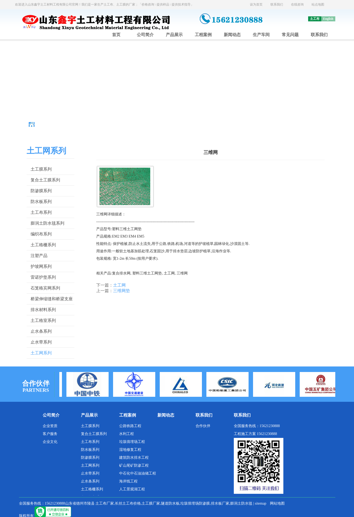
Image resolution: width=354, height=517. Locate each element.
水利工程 (126, 434)
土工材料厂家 (85, 125)
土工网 (119, 285)
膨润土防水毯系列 (47, 223)
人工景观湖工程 (132, 489)
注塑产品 (39, 255)
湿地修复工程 (130, 450)
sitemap (260, 503)
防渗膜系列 (41, 191)
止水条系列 (41, 331)
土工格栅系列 (43, 245)
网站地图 (277, 503)
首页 (116, 34)
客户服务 (50, 434)
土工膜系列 (41, 169)
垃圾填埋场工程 (132, 442)
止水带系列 (41, 342)
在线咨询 (297, 4)
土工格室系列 (43, 320)
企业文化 (50, 442)
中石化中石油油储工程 (137, 473)
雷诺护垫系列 (43, 277)
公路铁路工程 (130, 426)
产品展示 (174, 34)
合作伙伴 (203, 426)
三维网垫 (121, 290)
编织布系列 (41, 234)
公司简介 (145, 34)
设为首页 (256, 4)
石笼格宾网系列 (45, 288)
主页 (66, 125)
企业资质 (50, 426)
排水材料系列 (43, 309)
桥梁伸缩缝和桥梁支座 (52, 299)
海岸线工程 (128, 481)
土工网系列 (128, 125)
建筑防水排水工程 (134, 458)
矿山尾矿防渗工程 (134, 465)
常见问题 (290, 34)
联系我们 (276, 4)
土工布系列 (41, 212)
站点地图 (318, 4)
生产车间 (261, 34)
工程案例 (203, 34)
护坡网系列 (41, 266)
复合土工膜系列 (45, 180)
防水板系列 (41, 201)
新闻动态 (232, 34)
